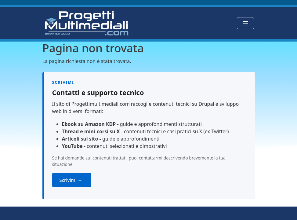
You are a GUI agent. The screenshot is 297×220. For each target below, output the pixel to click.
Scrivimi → (72, 180)
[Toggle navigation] (245, 23)
